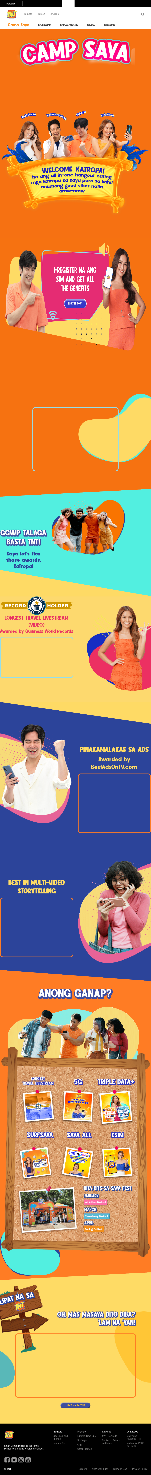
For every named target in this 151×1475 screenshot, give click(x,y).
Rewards (54, 14)
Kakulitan (109, 25)
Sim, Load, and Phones (60, 1437)
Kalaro (91, 25)
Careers (83, 1469)
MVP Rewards (109, 1436)
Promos (41, 14)
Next (120, 440)
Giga (79, 1444)
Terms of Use (120, 1469)
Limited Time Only (86, 1436)
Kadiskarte (44, 25)
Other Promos (84, 1449)
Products (27, 14)
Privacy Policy (139, 1469)
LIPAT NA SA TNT (75, 1405)
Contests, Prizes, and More (111, 1442)
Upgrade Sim (59, 1443)
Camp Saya (18, 25)
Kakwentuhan (69, 25)
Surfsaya (82, 1440)
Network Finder (100, 1469)
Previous (30, 440)
